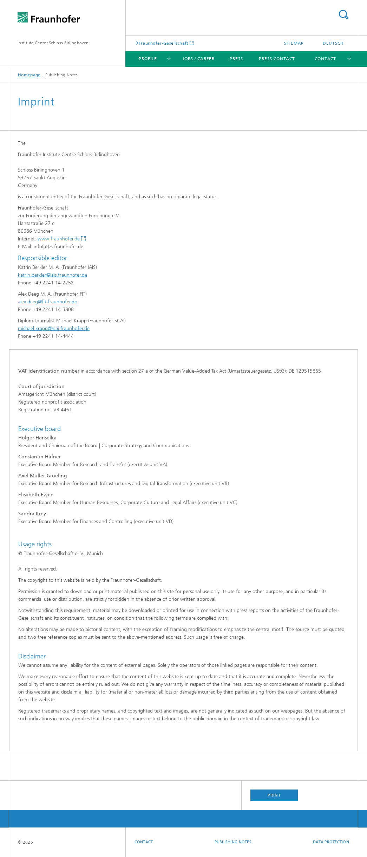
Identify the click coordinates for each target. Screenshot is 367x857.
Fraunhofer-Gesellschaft (164, 43)
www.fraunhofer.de (59, 239)
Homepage (29, 74)
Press (236, 58)
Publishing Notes (233, 842)
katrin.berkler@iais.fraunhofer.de (52, 275)
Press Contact (277, 58)
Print (274, 795)
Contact (325, 58)
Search (343, 14)
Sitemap (294, 43)
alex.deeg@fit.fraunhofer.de (47, 302)
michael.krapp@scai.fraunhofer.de (54, 328)
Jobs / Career (199, 58)
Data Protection (331, 842)
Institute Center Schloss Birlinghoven (53, 42)
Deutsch (333, 43)
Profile (148, 58)
